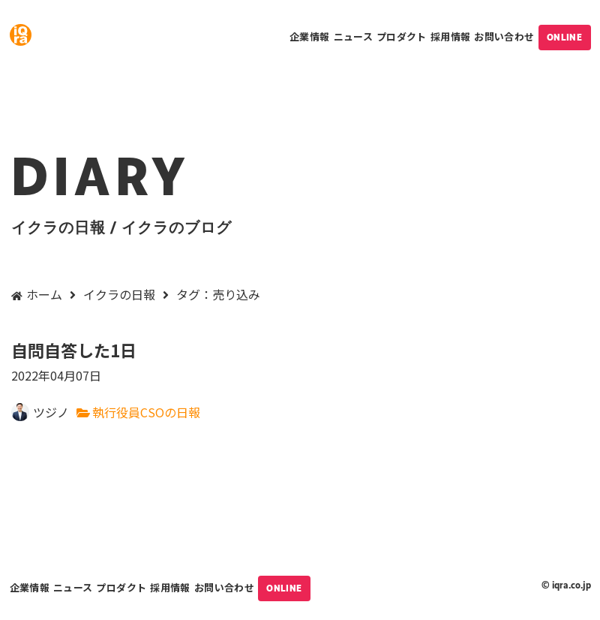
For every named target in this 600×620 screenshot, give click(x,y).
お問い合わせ (504, 36)
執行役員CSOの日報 (146, 412)
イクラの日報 (119, 294)
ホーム (44, 294)
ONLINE (565, 38)
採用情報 (450, 36)
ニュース (353, 36)
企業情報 (309, 36)
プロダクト (401, 36)
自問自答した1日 (300, 362)
